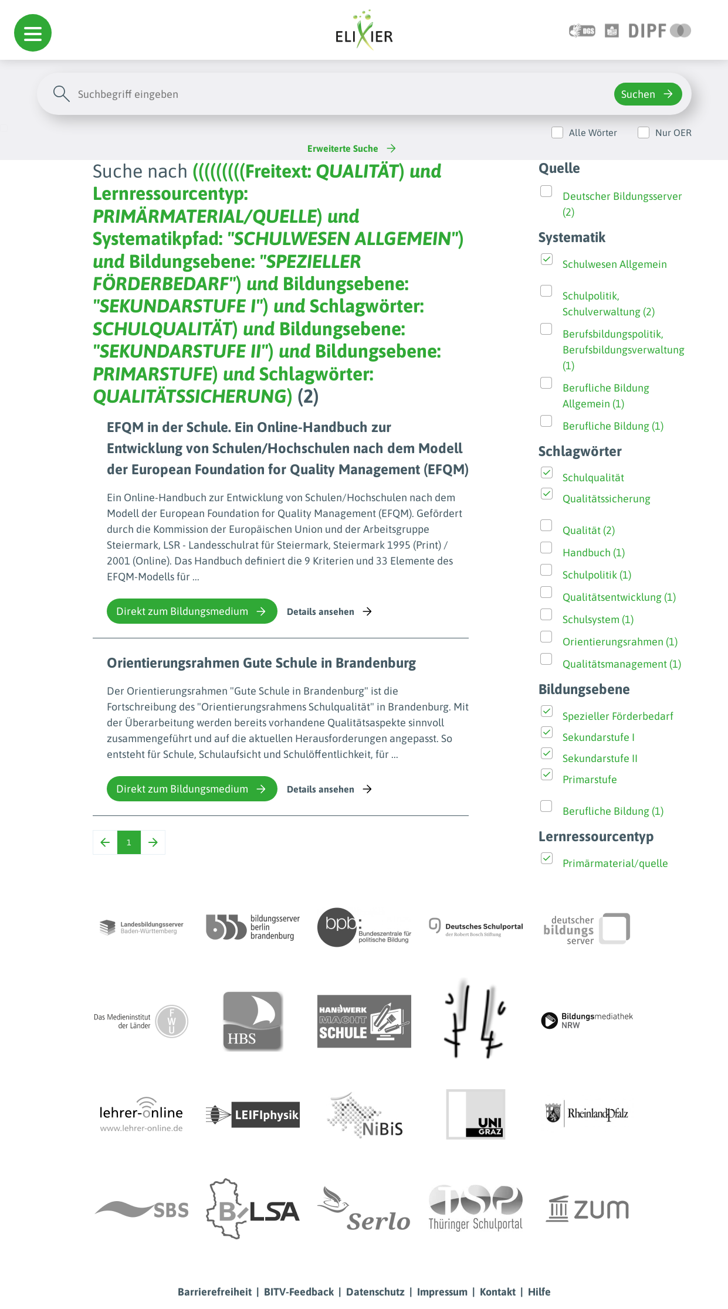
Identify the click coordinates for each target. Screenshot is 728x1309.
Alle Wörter (593, 132)
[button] (33, 33)
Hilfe (539, 1292)
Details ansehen (330, 611)
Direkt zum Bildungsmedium (192, 611)
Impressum (442, 1292)
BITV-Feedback (299, 1292)
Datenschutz (375, 1292)
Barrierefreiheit (215, 1292)
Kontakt (498, 1292)
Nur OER (673, 132)
